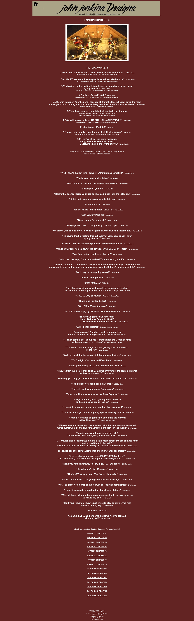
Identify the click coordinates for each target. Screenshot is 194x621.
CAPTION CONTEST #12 (97, 578)
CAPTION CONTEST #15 (97, 587)
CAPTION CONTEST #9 (97, 564)
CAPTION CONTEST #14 (97, 582)
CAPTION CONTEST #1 (97, 533)
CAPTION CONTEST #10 (97, 569)
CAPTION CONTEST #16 (97, 591)
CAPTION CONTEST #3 (97, 20)
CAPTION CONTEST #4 (97, 542)
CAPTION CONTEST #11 (97, 573)
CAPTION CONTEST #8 (97, 560)
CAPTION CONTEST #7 (97, 555)
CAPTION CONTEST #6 (97, 551)
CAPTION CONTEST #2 (97, 538)
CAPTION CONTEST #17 (97, 595)
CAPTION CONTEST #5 (97, 547)
